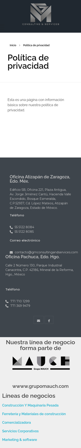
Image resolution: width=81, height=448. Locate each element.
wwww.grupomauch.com (40, 386)
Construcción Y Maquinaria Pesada (30, 405)
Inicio (13, 45)
